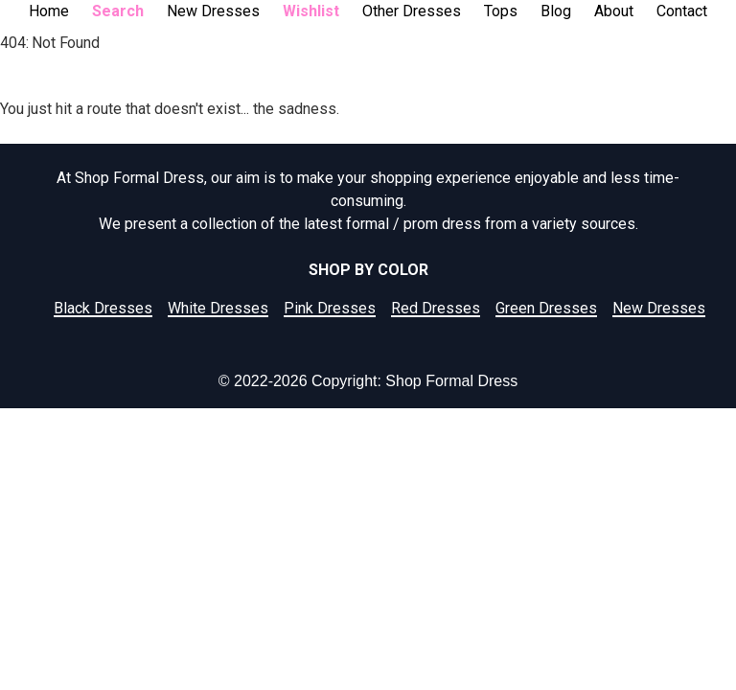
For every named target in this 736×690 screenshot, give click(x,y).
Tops (501, 11)
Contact (681, 11)
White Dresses (218, 308)
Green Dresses (546, 308)
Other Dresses (411, 11)
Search (118, 11)
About (613, 11)
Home (49, 11)
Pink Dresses (330, 308)
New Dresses (213, 11)
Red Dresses (435, 308)
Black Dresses (103, 308)
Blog (555, 11)
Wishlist (311, 11)
